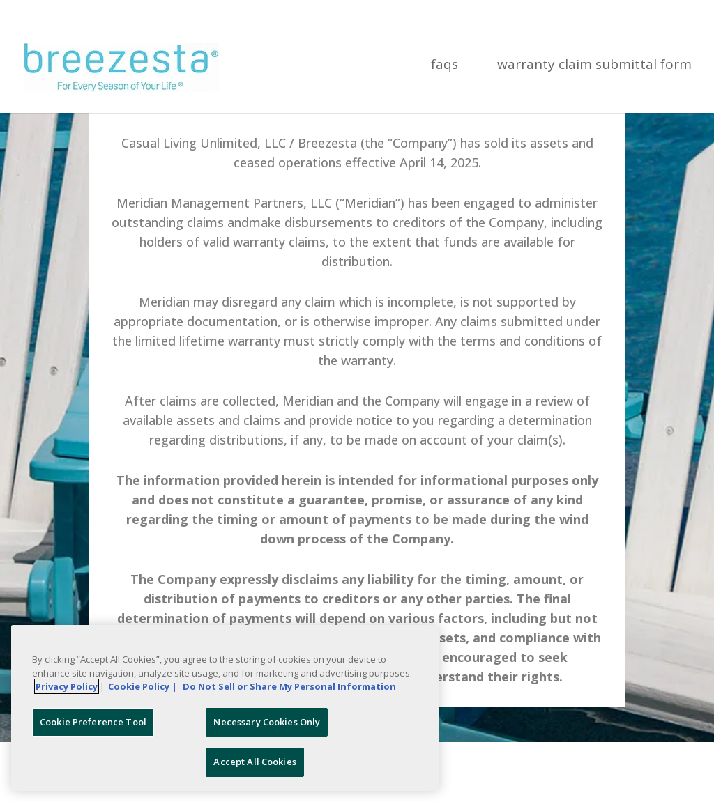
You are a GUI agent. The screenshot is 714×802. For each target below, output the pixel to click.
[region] (225, 708)
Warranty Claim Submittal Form (594, 66)
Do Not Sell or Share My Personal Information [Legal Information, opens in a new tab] (289, 686)
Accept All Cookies (254, 761)
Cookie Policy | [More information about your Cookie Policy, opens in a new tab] (143, 686)
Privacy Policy (67, 686)
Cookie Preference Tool (93, 722)
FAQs (444, 66)
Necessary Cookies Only (266, 722)
